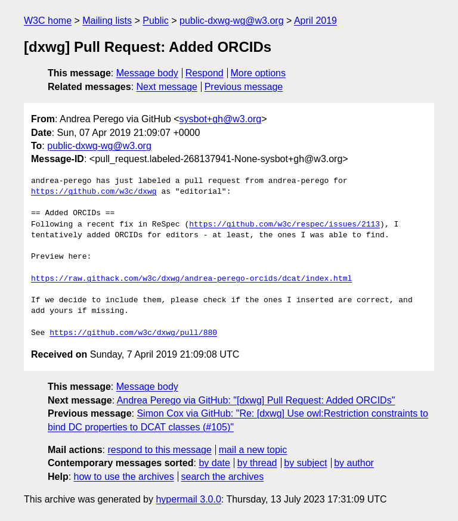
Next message (167, 87)
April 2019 (315, 20)
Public (156, 20)
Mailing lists (107, 20)
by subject (305, 463)
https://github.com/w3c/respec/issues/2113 (284, 224)
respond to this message (159, 450)
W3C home (48, 20)
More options (258, 73)
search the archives (222, 477)
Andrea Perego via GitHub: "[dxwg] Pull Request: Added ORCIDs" (256, 400)
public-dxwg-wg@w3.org (232, 20)
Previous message (244, 87)
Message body (147, 73)
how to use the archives (124, 477)
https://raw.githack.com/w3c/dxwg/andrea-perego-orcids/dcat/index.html (191, 279)
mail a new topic (253, 450)
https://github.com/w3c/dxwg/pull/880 (133, 333)
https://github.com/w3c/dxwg (94, 192)
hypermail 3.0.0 (188, 499)
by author (354, 463)
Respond (204, 73)
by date (214, 463)
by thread (257, 463)
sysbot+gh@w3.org (221, 119)
